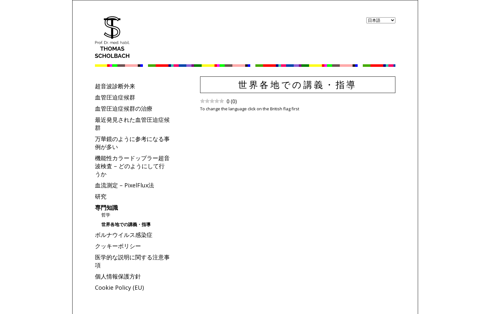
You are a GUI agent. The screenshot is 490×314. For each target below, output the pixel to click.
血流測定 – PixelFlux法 (124, 185)
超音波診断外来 (115, 86)
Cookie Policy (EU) (119, 287)
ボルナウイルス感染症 (123, 235)
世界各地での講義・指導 (126, 224)
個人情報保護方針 (118, 276)
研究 (100, 196)
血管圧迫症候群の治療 (123, 108)
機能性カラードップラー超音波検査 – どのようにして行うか (132, 166)
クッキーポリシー (118, 246)
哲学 (105, 215)
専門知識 (106, 207)
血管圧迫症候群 (115, 97)
